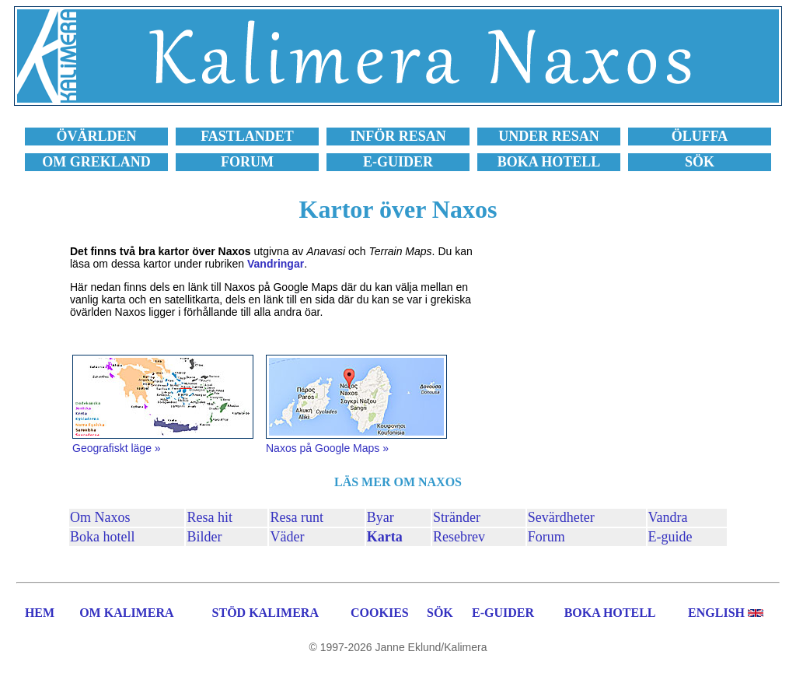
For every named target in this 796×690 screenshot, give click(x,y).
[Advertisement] (601, 351)
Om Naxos (100, 517)
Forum (546, 537)
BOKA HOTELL (610, 612)
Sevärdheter (561, 517)
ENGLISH (716, 612)
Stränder (456, 517)
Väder (287, 537)
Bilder (204, 537)
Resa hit (209, 517)
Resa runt (296, 517)
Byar (380, 517)
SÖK (440, 612)
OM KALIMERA (126, 612)
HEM (39, 612)
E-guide (670, 537)
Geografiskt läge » (116, 448)
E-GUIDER (503, 612)
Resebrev (459, 537)
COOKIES (380, 612)
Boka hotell (102, 537)
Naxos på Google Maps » (327, 448)
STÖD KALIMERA (265, 612)
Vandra (668, 517)
